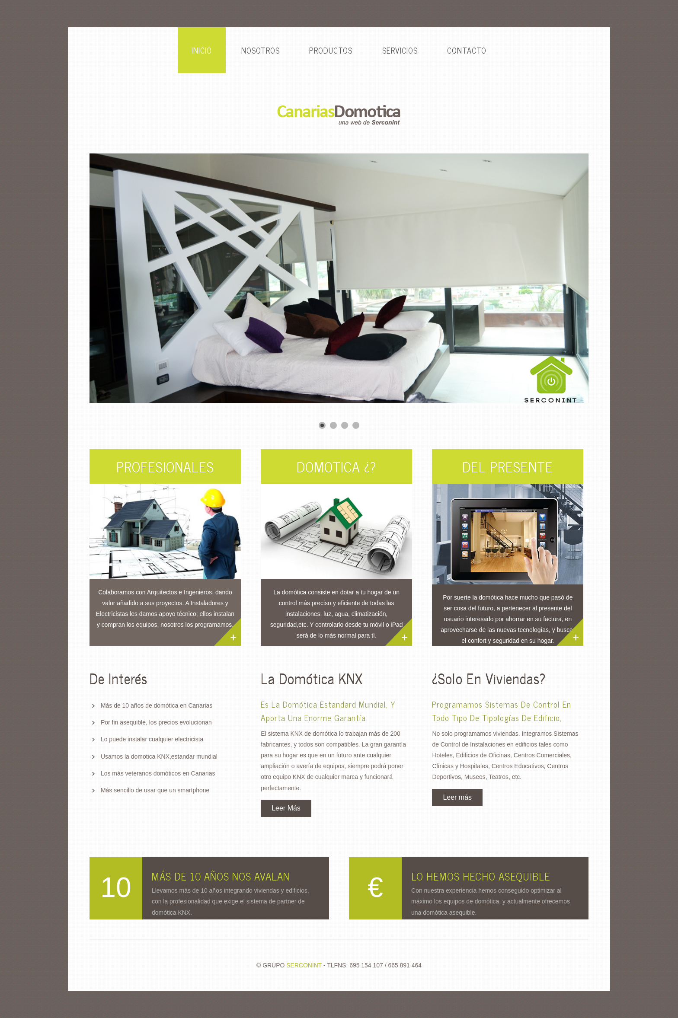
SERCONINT (304, 965)
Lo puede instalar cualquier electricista (152, 739)
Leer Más (286, 808)
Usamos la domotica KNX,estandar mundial (159, 756)
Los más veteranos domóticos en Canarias (158, 773)
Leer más (457, 797)
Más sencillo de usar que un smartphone (155, 790)
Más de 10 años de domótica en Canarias (156, 705)
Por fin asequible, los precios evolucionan (156, 722)
